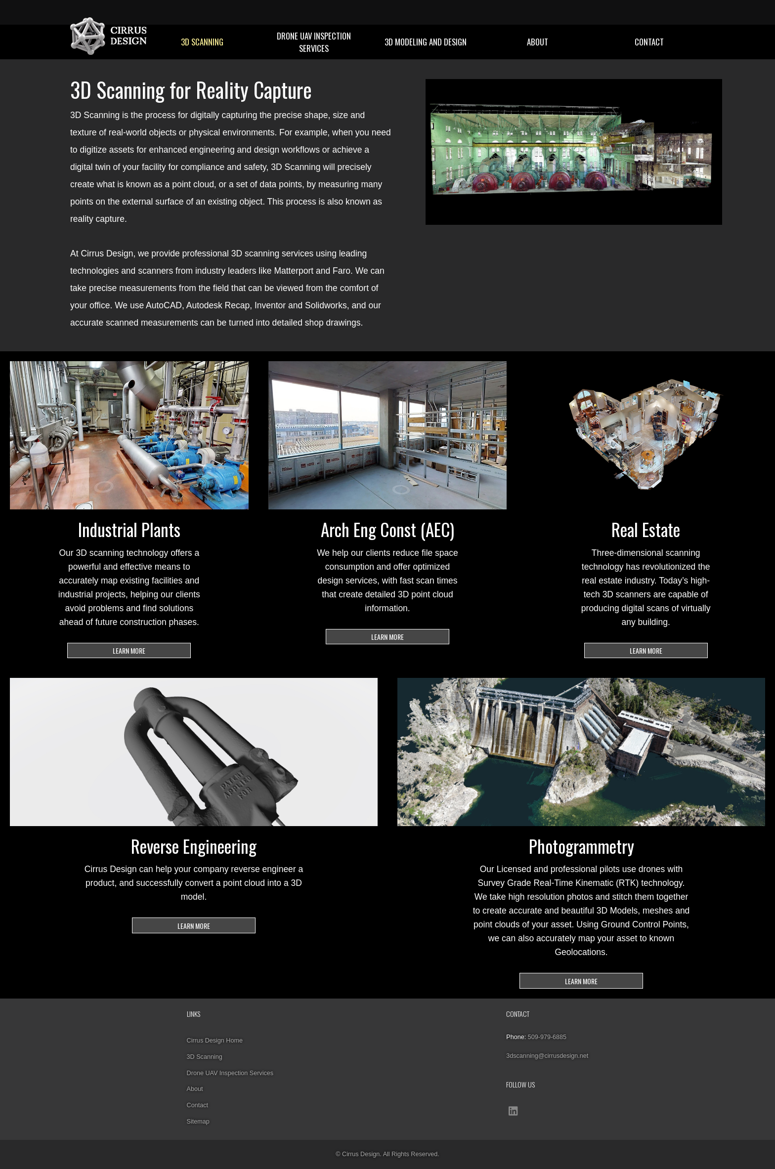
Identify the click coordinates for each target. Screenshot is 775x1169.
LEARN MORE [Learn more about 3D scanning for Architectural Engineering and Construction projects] (387, 636)
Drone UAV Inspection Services (314, 42)
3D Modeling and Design (426, 42)
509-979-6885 (547, 1037)
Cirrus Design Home (215, 1040)
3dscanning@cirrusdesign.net (547, 1055)
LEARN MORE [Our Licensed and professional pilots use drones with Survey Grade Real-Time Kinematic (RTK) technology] (581, 981)
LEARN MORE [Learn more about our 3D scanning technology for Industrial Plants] (129, 650)
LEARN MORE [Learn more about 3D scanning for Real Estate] (646, 650)
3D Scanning (202, 42)
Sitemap (198, 1121)
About (537, 42)
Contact (649, 42)
